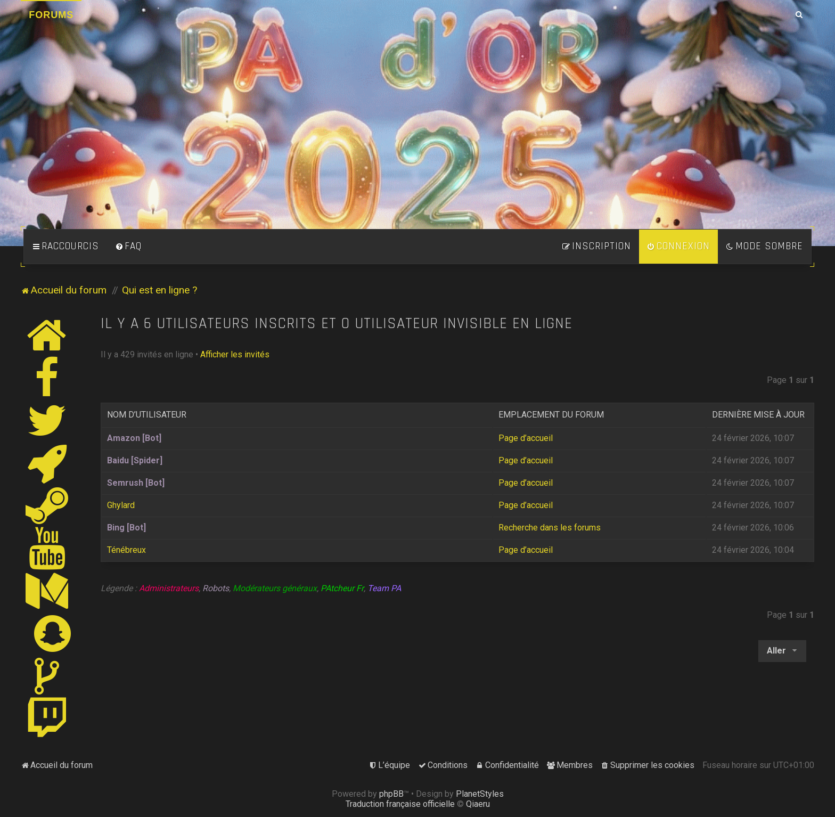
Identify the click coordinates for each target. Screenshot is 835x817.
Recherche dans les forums (549, 527)
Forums (51, 15)
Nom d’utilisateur (146, 415)
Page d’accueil (525, 438)
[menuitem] (128, 247)
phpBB (391, 794)
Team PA (384, 588)
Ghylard (121, 505)
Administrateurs (169, 588)
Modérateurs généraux (275, 588)
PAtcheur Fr (342, 588)
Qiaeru (478, 804)
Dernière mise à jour (758, 415)
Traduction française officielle (400, 804)
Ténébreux (126, 550)
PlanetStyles (480, 794)
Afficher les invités (234, 354)
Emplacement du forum (551, 415)
